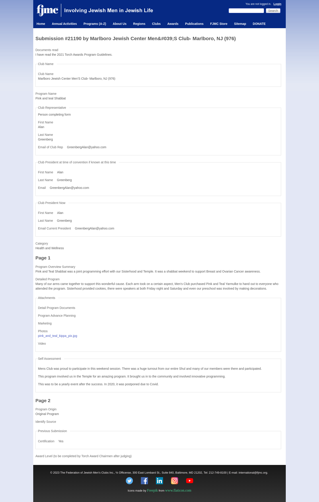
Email (42, 188)
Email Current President (55, 228)
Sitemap (240, 24)
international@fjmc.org (253, 472)
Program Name (45, 93)
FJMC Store (219, 24)
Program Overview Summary (55, 267)
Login (277, 4)
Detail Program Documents (56, 308)
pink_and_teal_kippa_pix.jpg (57, 336)
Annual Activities (64, 24)
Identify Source (45, 421)
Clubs (156, 24)
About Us (119, 24)
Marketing (45, 323)
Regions (139, 24)
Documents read (46, 50)
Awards (172, 24)
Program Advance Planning (57, 315)
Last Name (45, 134)
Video (42, 343)
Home (41, 24)
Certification (46, 441)
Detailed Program (47, 279)
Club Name (46, 74)
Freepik (152, 490)
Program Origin (45, 409)
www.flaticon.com (178, 490)
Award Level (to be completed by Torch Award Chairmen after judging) (83, 456)
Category (41, 243)
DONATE (259, 24)
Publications (194, 24)
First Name (45, 122)
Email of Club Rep (51, 147)
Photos (43, 331)
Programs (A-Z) (95, 24)
